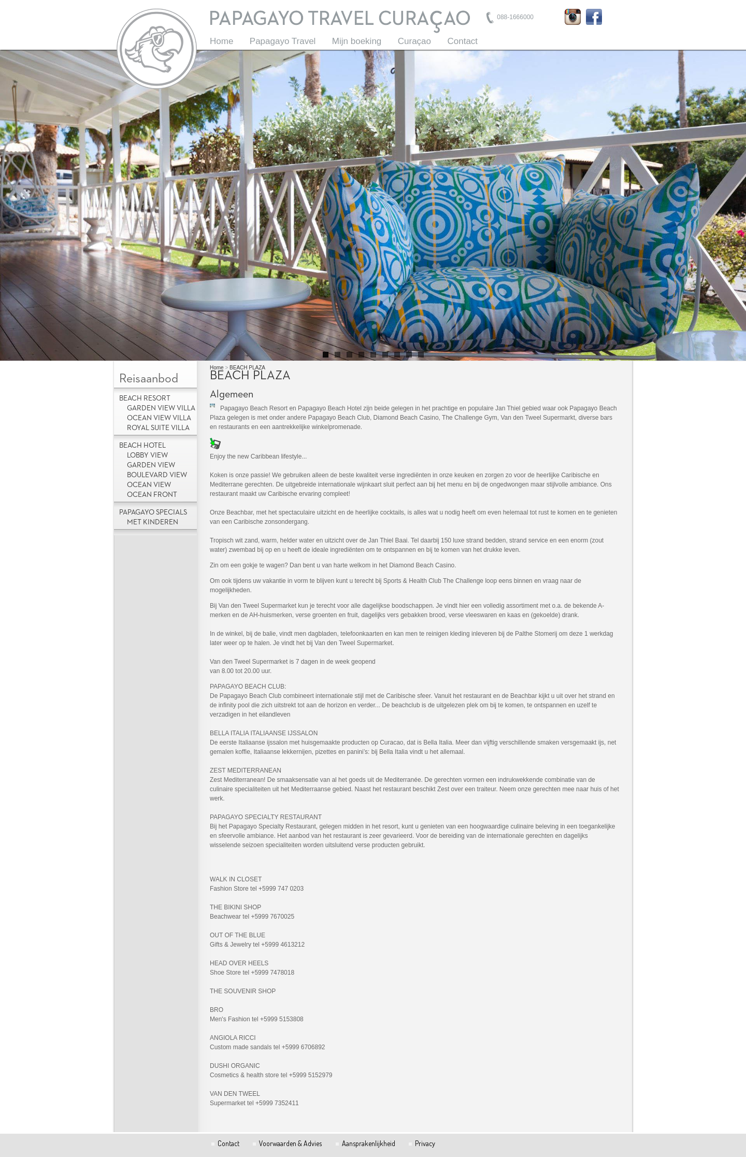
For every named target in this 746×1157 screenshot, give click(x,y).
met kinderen (152, 522)
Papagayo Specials (153, 512)
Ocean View (149, 485)
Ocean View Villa (159, 418)
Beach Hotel (142, 445)
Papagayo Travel (283, 41)
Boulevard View (157, 475)
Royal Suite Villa (158, 428)
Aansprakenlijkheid (368, 1143)
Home (221, 41)
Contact (462, 41)
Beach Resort (144, 398)
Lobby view (147, 455)
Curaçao (414, 41)
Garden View (151, 465)
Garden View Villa (161, 408)
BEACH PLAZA (247, 367)
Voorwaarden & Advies (290, 1143)
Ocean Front (152, 494)
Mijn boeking (356, 41)
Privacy (425, 1143)
